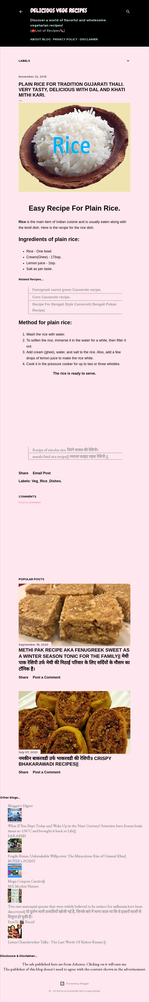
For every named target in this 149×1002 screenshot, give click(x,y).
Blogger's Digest (20, 805)
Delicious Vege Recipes (58, 10)
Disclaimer (89, 39)
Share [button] (23, 473)
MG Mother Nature (23, 886)
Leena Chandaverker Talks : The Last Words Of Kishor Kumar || (57, 942)
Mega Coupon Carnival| (26, 881)
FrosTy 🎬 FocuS (21, 921)
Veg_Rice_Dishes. (47, 481)
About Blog (40, 39)
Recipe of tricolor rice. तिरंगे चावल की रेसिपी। (65, 449)
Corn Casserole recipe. (51, 297)
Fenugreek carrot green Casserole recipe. (66, 290)
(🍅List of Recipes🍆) (47, 31)
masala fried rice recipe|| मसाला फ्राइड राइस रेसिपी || (70, 456)
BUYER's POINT (22, 861)
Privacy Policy (65, 39)
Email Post (42, 473)
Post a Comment (30, 502)
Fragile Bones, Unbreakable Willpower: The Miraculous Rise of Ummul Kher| (67, 856)
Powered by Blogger (74, 983)
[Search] (128, 11)
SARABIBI (17, 835)
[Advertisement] (74, 413)
